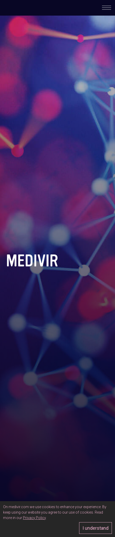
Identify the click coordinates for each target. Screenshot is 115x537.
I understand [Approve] (95, 528)
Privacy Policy (34, 518)
